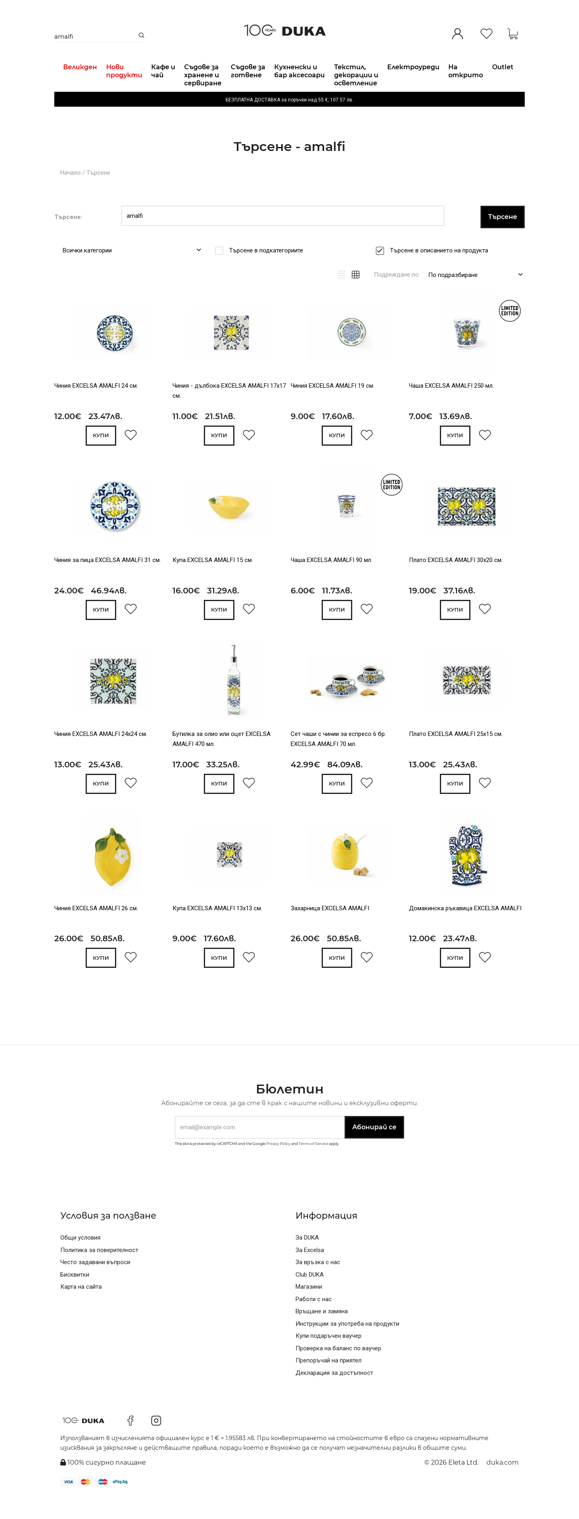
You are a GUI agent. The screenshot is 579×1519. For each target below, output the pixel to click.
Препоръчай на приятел (328, 1382)
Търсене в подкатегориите (268, 270)
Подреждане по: (397, 294)
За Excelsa (310, 1272)
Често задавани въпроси (95, 1284)
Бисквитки (74, 1296)
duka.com (503, 1484)
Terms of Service (313, 1166)
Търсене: (68, 237)
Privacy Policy (278, 1166)
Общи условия (80, 1259)
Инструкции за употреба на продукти (347, 1346)
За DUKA (307, 1259)
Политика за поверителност (99, 1272)
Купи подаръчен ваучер (328, 1358)
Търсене (98, 193)
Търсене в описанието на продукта (441, 270)
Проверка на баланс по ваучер (338, 1370)
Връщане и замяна (322, 1333)
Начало (70, 193)
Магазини (309, 1308)
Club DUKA (310, 1296)
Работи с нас (314, 1321)
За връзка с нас (318, 1284)
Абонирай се (374, 1149)
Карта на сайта (81, 1308)
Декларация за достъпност (334, 1395)
